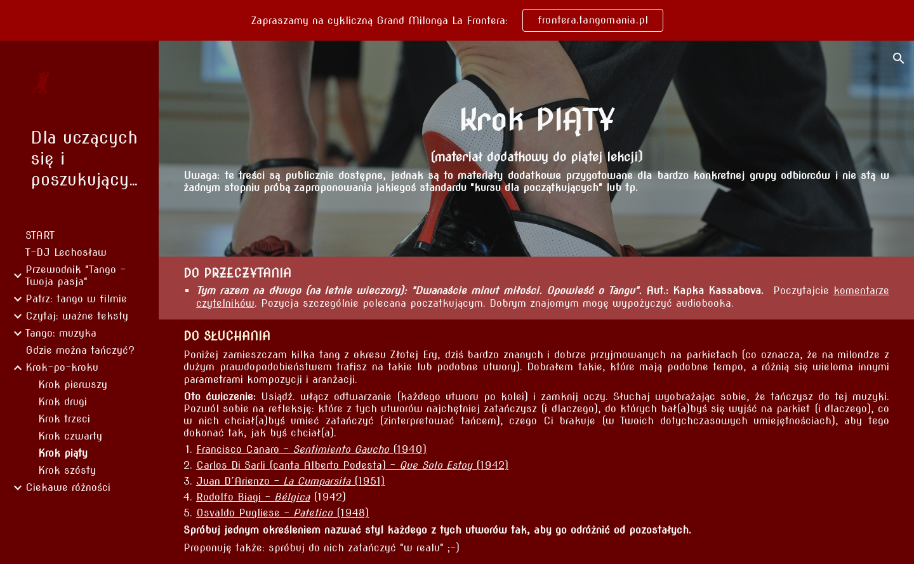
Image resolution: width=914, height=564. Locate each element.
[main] (536, 120)
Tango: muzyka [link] (60, 333)
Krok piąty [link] (63, 453)
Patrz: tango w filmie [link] (76, 299)
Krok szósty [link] (67, 470)
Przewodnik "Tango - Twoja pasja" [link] (75, 276)
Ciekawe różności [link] (67, 487)
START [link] (40, 235)
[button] (899, 58)
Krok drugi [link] (62, 402)
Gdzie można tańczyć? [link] (80, 350)
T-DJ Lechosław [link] (66, 252)
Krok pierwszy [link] (72, 385)
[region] (457, 20)
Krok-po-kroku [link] (61, 367)
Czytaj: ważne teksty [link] (76, 316)
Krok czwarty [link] (70, 436)
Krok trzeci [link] (64, 419)
